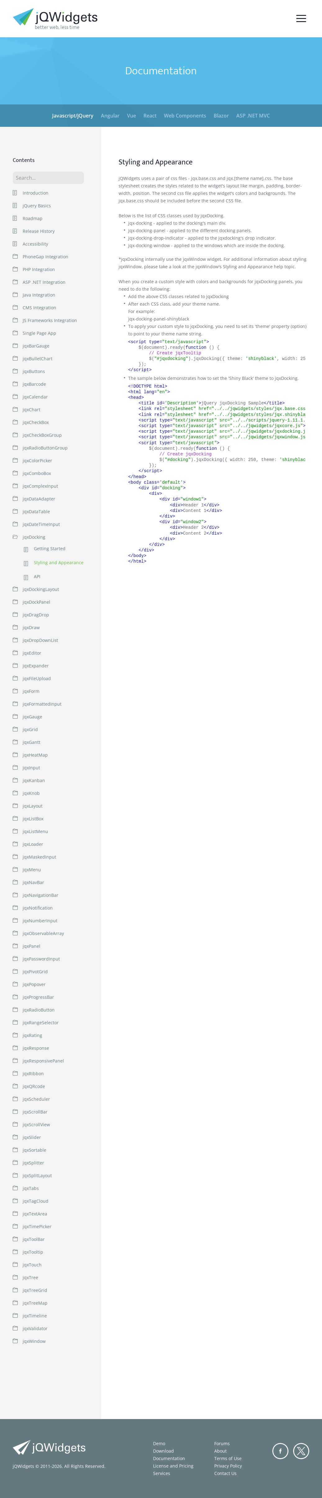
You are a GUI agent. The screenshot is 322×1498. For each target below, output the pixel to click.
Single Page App (39, 333)
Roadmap (33, 218)
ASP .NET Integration (44, 282)
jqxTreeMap (35, 1303)
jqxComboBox (37, 473)
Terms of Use (228, 1458)
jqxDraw (31, 627)
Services (161, 1473)
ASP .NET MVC (253, 115)
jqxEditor (32, 653)
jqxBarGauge (36, 346)
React (149, 115)
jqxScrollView (36, 1124)
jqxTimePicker (37, 1226)
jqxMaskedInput (39, 857)
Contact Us (225, 1473)
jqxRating (32, 1035)
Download (163, 1451)
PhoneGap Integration (45, 257)
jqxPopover (34, 984)
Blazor (221, 115)
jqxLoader (33, 844)
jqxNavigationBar (40, 895)
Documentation (169, 1458)
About (220, 1451)
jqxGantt (31, 742)
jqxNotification (38, 908)
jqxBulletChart (37, 359)
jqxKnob (31, 793)
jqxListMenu (35, 831)
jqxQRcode (34, 1086)
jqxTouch (32, 1265)
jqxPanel (31, 946)
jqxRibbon (33, 1073)
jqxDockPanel (36, 602)
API (37, 576)
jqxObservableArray (43, 933)
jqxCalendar (35, 397)
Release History (39, 231)
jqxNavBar (33, 882)
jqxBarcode (34, 384)
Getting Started (50, 548)
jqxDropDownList (40, 640)
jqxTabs (31, 1188)
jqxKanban (34, 780)
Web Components (185, 115)
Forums (222, 1443)
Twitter (301, 1451)
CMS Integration (39, 308)
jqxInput (31, 768)
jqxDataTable (36, 511)
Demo (159, 1443)
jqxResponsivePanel (43, 1061)
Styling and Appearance (59, 562)
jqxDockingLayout (41, 589)
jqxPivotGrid (35, 972)
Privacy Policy (228, 1466)
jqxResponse (36, 1048)
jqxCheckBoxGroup (42, 435)
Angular (110, 115)
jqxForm (31, 691)
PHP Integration (39, 269)
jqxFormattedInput (42, 704)
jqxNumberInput (40, 921)
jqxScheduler (36, 1099)
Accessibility (35, 244)
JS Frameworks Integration (50, 320)
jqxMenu (32, 870)
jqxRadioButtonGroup (45, 448)
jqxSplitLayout (37, 1175)
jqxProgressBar (38, 997)
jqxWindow (34, 1341)
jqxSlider (32, 1137)
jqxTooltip (33, 1252)
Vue (131, 115)
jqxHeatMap (35, 755)
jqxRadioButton (39, 1010)
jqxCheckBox (36, 422)
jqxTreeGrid (35, 1290)
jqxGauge (32, 717)
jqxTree (30, 1277)
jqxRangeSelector (41, 1023)
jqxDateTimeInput (41, 524)
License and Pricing (173, 1466)
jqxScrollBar (35, 1112)
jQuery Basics (37, 206)
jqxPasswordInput (41, 959)
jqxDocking (34, 537)
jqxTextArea (35, 1214)
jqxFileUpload (37, 678)
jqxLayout (33, 806)
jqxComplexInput (40, 486)
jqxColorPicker (37, 460)
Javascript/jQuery (72, 115)
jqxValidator (35, 1328)
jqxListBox (33, 819)
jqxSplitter (33, 1163)
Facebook (280, 1451)
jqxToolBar (34, 1239)
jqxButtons (34, 371)
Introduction (35, 193)
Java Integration (39, 295)
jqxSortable (34, 1150)
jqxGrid (30, 729)
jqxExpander (36, 666)
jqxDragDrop (36, 615)
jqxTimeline (35, 1316)
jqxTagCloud (35, 1201)
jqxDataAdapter (39, 499)
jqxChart (31, 410)
